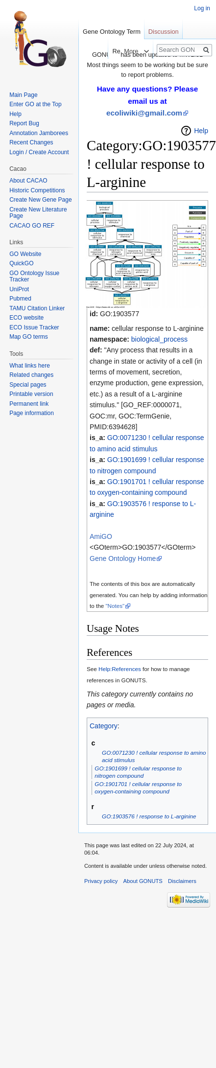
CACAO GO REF (31, 225)
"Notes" (114, 606)
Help (201, 131)
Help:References (119, 669)
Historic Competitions (37, 190)
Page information (31, 413)
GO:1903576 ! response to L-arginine (149, 816)
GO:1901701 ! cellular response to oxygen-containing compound (138, 787)
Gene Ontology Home (123, 558)
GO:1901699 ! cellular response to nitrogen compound (138, 772)
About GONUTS (143, 881)
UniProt (19, 289)
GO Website (25, 254)
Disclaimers (182, 881)
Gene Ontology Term (112, 31)
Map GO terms (28, 336)
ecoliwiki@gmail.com (144, 113)
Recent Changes (31, 142)
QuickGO (21, 263)
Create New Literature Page (38, 213)
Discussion (163, 31)
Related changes (31, 374)
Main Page (23, 95)
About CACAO (28, 180)
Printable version (31, 394)
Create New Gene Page (40, 199)
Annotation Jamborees (38, 133)
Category (104, 726)
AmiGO (101, 536)
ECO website (26, 317)
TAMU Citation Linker (37, 308)
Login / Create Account (39, 152)
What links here (29, 365)
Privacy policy (101, 881)
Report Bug (24, 123)
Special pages (27, 384)
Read (110, 51)
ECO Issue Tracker (34, 327)
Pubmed (20, 298)
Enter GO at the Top (35, 104)
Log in (202, 8)
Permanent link (28, 403)
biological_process (159, 339)
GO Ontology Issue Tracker (34, 276)
